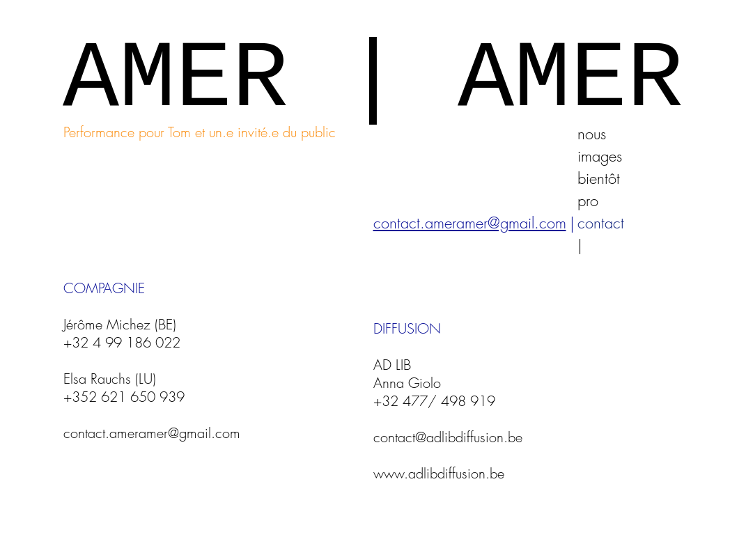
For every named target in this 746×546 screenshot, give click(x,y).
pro (587, 200)
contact (600, 222)
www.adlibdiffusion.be (438, 473)
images (599, 156)
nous (591, 133)
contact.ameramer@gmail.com (151, 432)
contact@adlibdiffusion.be (447, 437)
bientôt (598, 178)
